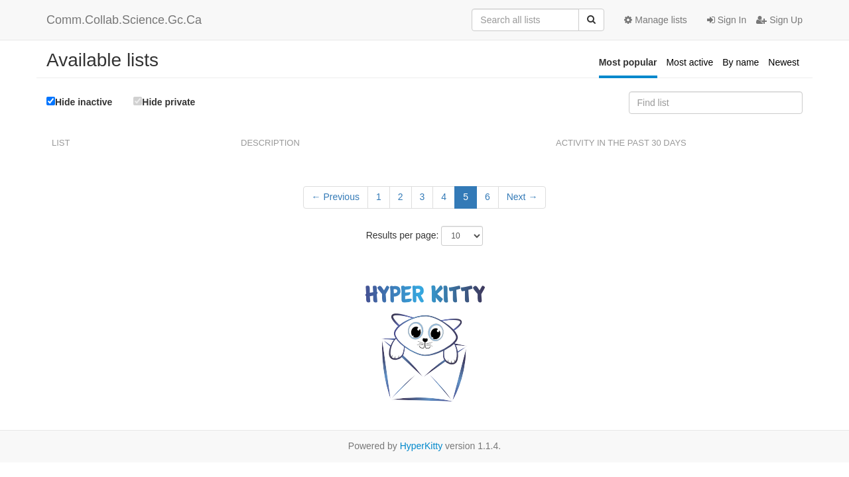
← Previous (335, 196)
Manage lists (655, 20)
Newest (783, 62)
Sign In (726, 20)
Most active (689, 62)
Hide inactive (79, 102)
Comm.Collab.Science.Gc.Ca (124, 19)
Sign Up (779, 20)
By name (740, 62)
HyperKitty (421, 446)
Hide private (164, 101)
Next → (522, 196)
